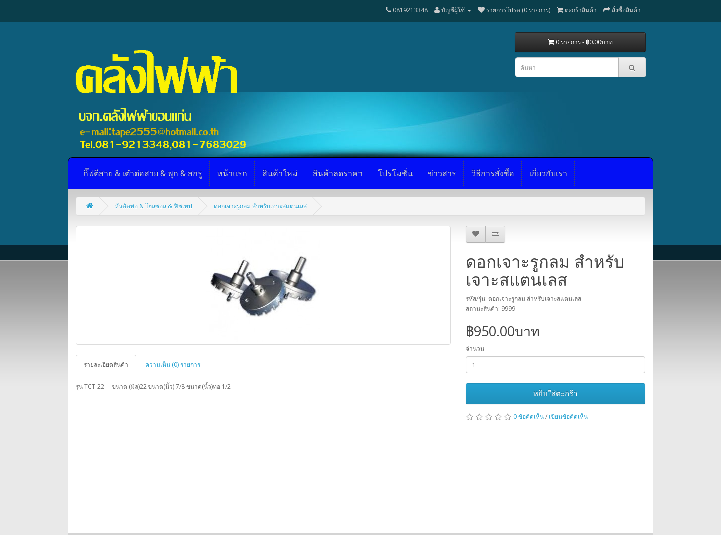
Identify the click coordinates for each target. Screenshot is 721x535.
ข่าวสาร (442, 173)
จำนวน (475, 348)
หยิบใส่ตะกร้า (555, 393)
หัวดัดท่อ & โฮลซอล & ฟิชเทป (153, 206)
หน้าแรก (232, 173)
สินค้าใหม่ (280, 173)
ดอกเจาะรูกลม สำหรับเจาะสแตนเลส (260, 206)
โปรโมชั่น (395, 173)
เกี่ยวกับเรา (548, 173)
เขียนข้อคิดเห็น (568, 416)
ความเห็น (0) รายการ (172, 364)
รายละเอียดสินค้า (106, 364)
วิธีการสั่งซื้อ (492, 173)
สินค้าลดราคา (338, 173)
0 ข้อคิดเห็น (528, 416)
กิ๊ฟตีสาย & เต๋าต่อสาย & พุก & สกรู (142, 173)
